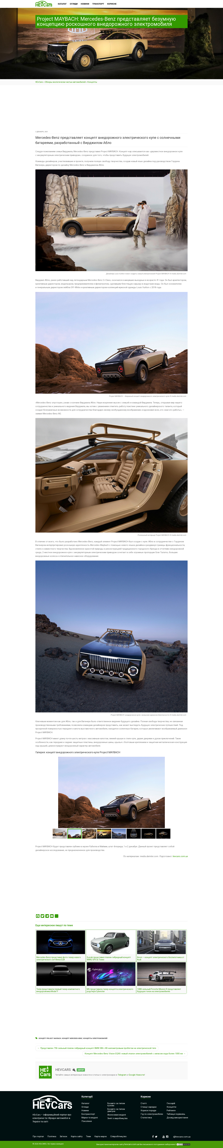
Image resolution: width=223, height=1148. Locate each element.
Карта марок (100, 1136)
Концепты (92, 82)
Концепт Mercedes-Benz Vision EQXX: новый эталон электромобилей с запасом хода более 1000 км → (135, 1053)
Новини (85, 1110)
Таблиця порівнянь (176, 1114)
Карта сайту (76, 1136)
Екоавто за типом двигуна (116, 1110)
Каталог (85, 1103)
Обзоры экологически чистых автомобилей (65, 82)
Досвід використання (177, 1117)
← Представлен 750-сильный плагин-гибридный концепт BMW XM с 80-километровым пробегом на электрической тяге (97, 1048)
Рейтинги (171, 1110)
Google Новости (136, 1075)
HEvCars (39, 82)
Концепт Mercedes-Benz (72, 1038)
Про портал (38, 1136)
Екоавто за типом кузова (116, 1104)
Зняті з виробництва (117, 1118)
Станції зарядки (148, 1107)
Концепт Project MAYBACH (50, 1038)
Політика (51, 1136)
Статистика (146, 1117)
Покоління (86, 1121)
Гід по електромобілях (152, 1114)
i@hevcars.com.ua (181, 1136)
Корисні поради (148, 1110)
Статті (144, 1103)
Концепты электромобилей (95, 1038)
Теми (88, 1136)
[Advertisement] (111, 109)
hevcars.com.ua (180, 856)
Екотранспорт (88, 1114)
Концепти (171, 1107)
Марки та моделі (89, 1117)
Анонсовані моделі (116, 1114)
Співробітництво (118, 1136)
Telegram (122, 1075)
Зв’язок (63, 1136)
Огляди (85, 1107)
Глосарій (171, 1103)
